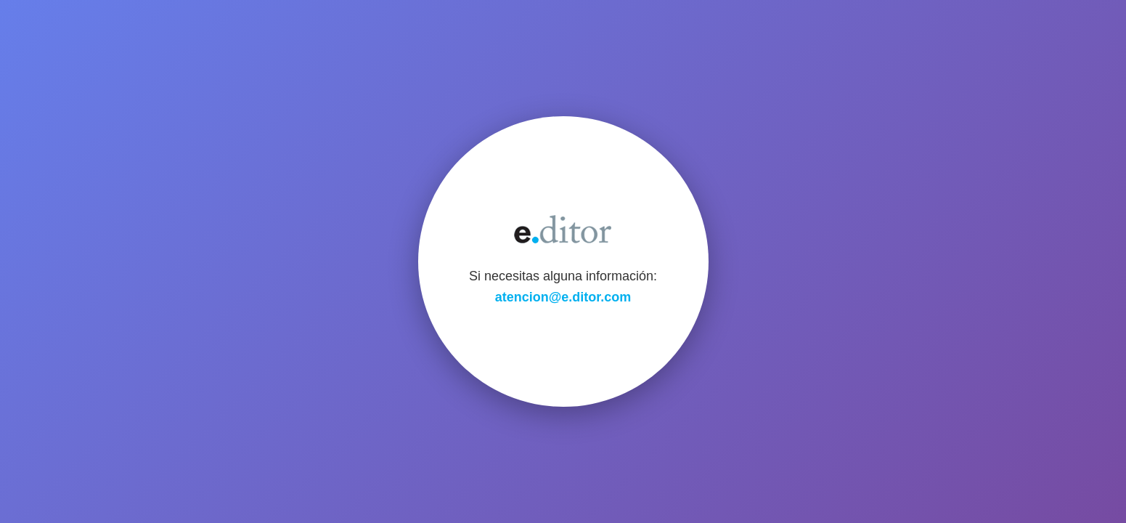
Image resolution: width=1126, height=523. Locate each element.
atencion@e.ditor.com (563, 297)
